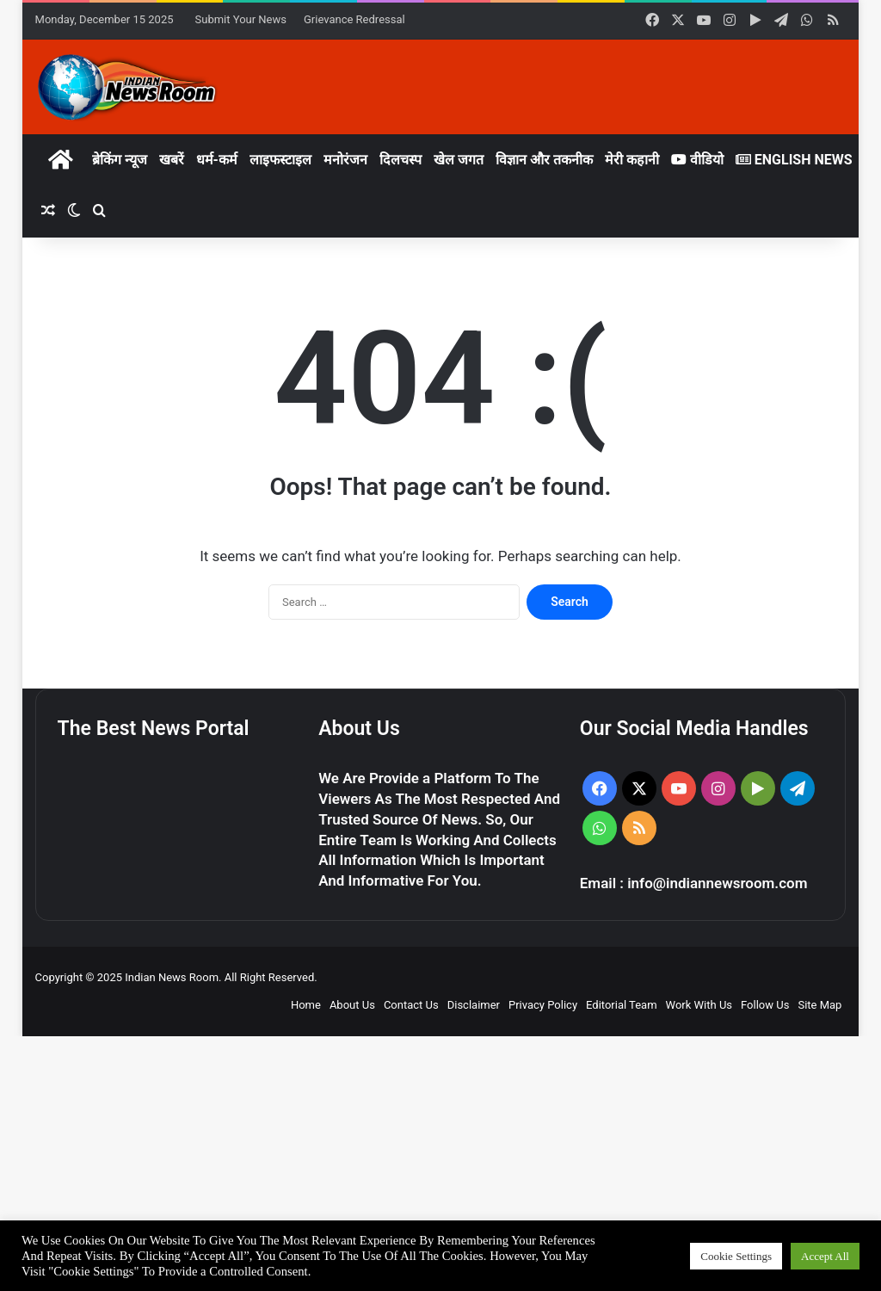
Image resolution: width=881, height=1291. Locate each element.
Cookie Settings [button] (736, 1256)
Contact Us (411, 1004)
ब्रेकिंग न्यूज (119, 159)
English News (794, 159)
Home (306, 1004)
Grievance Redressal (354, 19)
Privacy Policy (542, 1004)
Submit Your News (240, 19)
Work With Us (699, 1004)
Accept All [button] (825, 1256)
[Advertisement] (440, 1163)
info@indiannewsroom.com (717, 883)
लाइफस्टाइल (280, 159)
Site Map (819, 1004)
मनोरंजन (345, 159)
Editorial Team (621, 1004)
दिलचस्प (400, 159)
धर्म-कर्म (216, 159)
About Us (352, 1004)
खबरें (171, 159)
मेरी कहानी (632, 159)
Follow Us (765, 1004)
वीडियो (697, 159)
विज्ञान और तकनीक (544, 159)
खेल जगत (459, 159)
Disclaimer (473, 1004)
